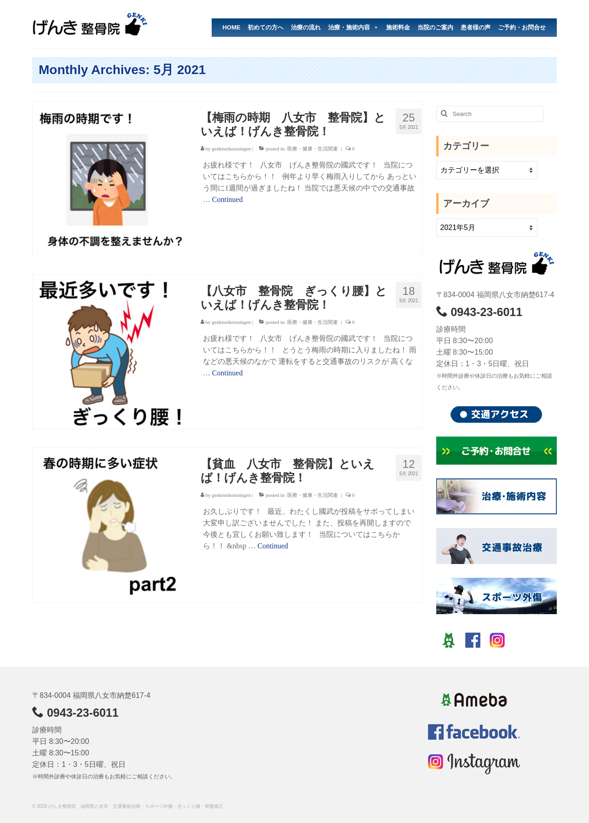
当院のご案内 (435, 27)
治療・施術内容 (353, 27)
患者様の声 (476, 27)
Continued (227, 199)
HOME (231, 27)
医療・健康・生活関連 (312, 148)
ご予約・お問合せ (522, 27)
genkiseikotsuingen (231, 148)
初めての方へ (265, 27)
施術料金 (398, 27)
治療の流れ (306, 27)
